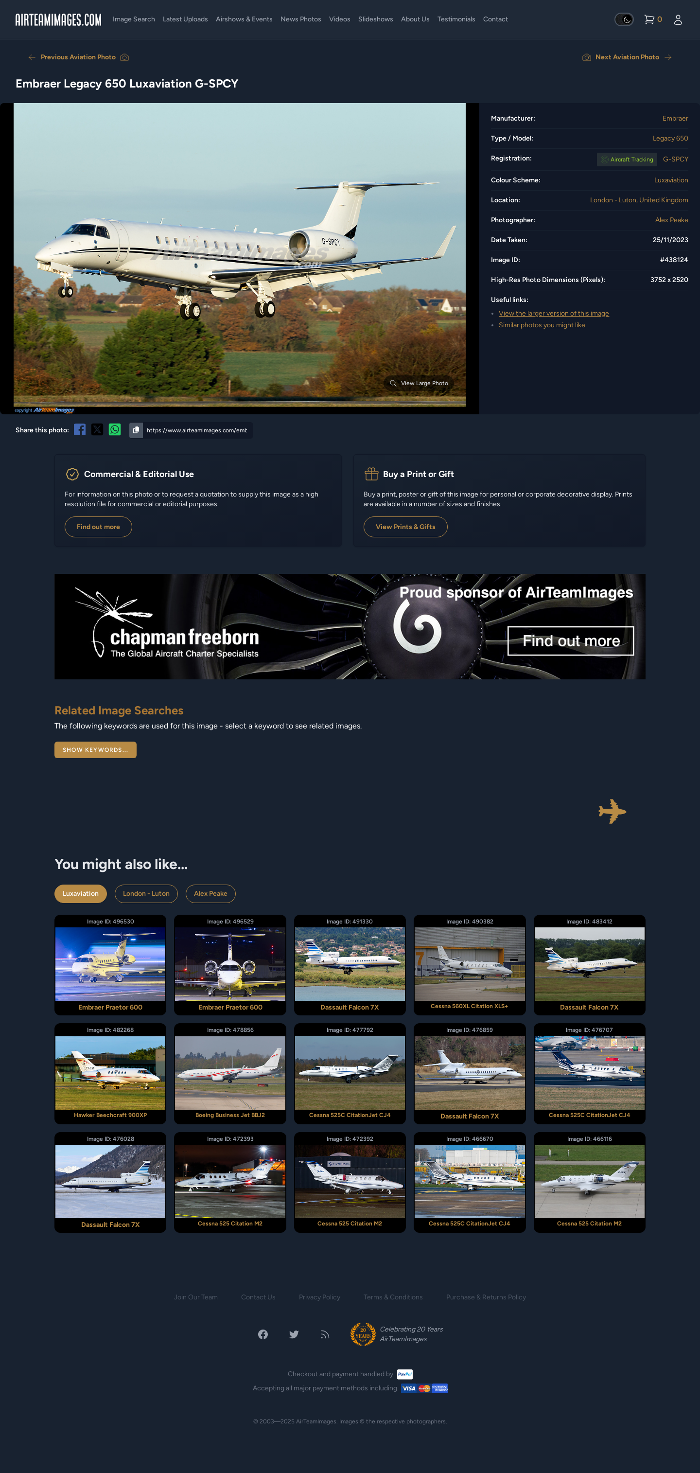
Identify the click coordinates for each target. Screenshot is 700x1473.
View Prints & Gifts (406, 527)
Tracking (632, 159)
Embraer (675, 118)
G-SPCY (675, 159)
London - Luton (146, 893)
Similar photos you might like (542, 325)
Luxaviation (671, 180)
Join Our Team (196, 1297)
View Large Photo (418, 383)
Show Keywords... (95, 749)
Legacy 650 (670, 138)
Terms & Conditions (393, 1297)
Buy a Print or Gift (418, 474)
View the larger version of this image (554, 313)
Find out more (98, 527)
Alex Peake (671, 220)
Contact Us (258, 1297)
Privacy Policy (319, 1297)
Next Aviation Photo (627, 57)
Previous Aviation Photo (78, 57)
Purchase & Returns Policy (486, 1297)
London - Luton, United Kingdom (639, 200)
